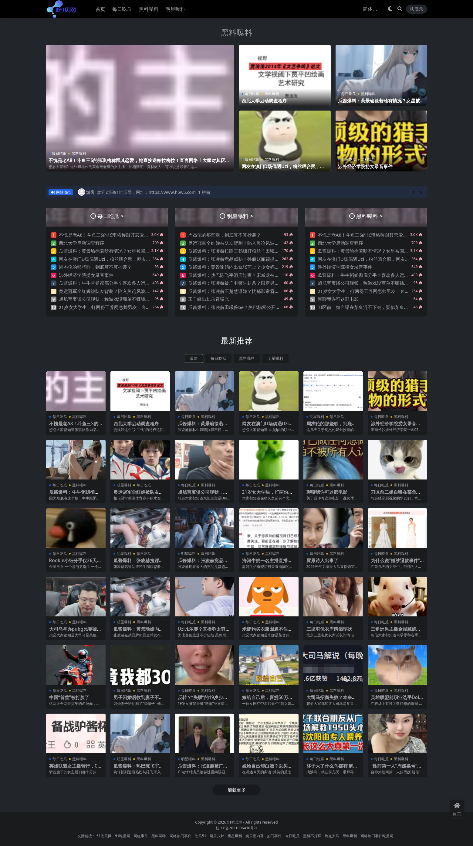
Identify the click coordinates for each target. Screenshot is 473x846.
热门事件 (274, 835)
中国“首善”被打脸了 (69, 697)
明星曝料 (275, 358)
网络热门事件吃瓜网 (376, 835)
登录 (416, 9)
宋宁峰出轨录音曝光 (208, 299)
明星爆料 (235, 835)
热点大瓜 (332, 835)
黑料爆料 (350, 835)
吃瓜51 (200, 835)
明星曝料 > (240, 216)
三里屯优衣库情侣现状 (329, 629)
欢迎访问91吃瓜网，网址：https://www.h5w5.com (146, 192)
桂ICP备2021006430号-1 (236, 828)
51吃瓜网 (104, 835)
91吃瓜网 (234, 822)
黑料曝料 (236, 32)
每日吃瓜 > (110, 216)
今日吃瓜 (292, 835)
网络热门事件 (180, 835)
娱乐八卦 (217, 835)
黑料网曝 (158, 835)
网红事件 (140, 835)
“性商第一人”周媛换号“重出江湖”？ (396, 768)
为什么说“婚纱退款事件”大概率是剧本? (395, 563)
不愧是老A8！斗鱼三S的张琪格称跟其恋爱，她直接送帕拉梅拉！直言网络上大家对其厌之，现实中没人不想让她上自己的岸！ (137, 163)
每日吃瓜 (59, 153)
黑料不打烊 (312, 835)
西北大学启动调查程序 (264, 101)
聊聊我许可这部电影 (338, 299)
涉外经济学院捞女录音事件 (365, 166)
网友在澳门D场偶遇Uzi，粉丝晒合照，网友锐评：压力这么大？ (283, 169)
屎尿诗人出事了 (322, 560)
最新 (194, 358)
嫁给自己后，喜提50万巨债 (267, 700)
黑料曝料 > (369, 216)
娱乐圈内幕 (254, 835)
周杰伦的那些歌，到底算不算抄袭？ (95, 267)
